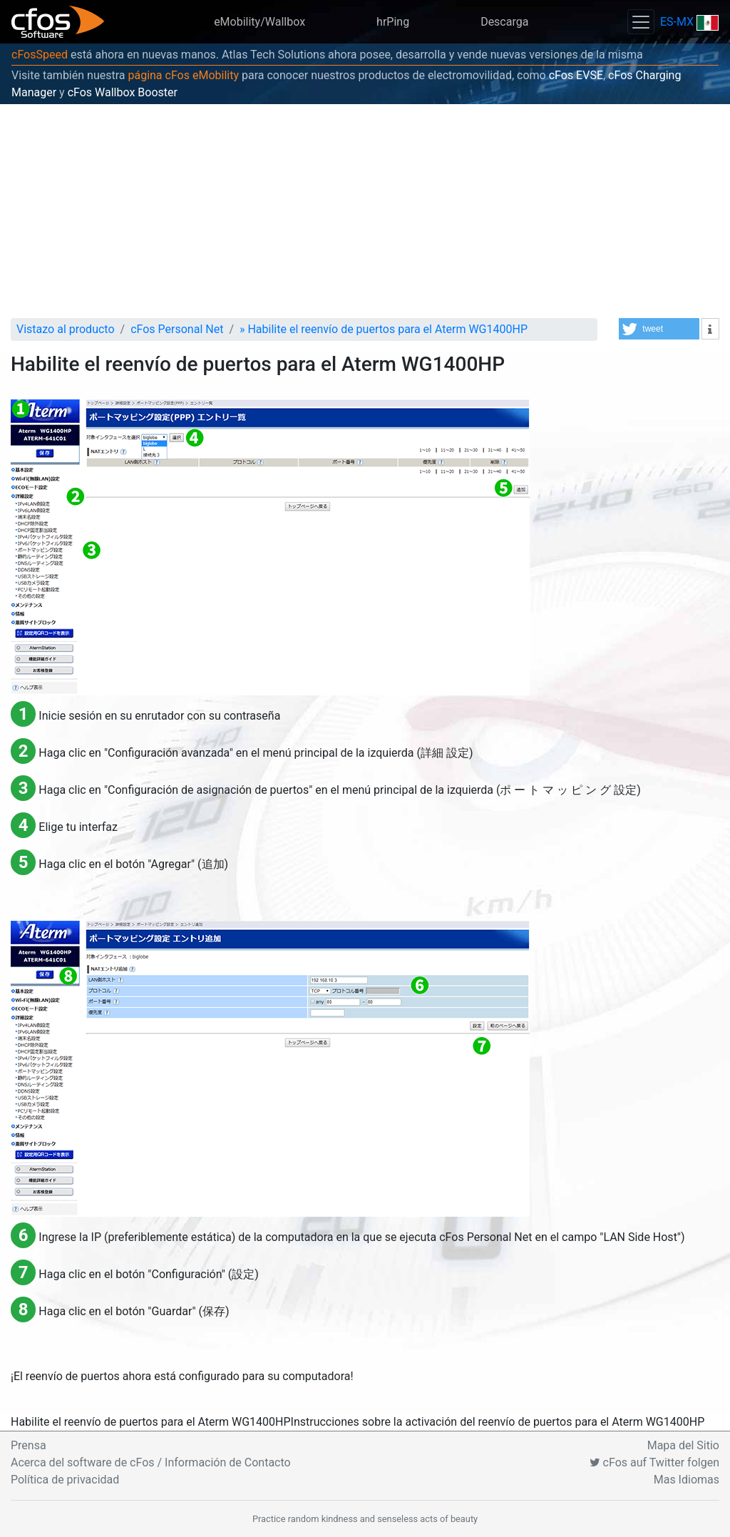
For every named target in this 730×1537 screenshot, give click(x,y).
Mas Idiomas (686, 1479)
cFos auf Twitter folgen (654, 1462)
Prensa (28, 1445)
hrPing (392, 22)
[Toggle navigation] (640, 21)
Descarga (504, 22)
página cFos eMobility (183, 75)
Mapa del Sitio (683, 1445)
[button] (659, 328)
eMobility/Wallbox (259, 22)
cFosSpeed (39, 54)
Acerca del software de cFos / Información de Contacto (151, 1462)
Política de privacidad (65, 1479)
